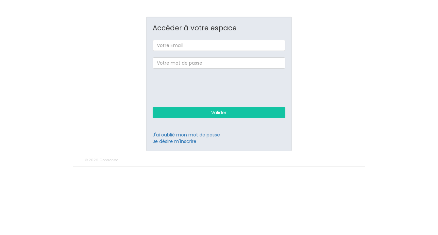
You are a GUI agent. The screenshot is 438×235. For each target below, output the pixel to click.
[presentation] (219, 88)
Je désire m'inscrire (174, 141)
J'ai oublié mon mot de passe (186, 135)
